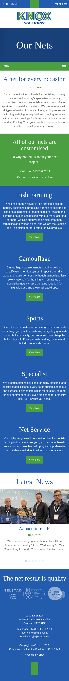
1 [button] (26, 561)
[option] (34, 521)
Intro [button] (36, 66)
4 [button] (36, 561)
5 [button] (39, 561)
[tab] (34, 66)
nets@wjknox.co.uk (38, 636)
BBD (41, 654)
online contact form (42, 177)
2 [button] (29, 561)
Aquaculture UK (34, 528)
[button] (34, 4)
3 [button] (32, 561)
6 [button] (43, 561)
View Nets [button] (34, 237)
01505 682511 (10, 4)
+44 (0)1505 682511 (40, 629)
